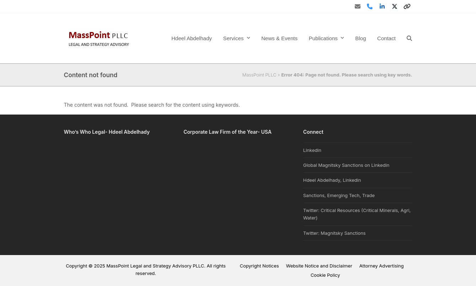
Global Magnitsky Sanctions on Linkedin (346, 165)
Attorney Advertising (381, 266)
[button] (409, 38)
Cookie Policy (325, 275)
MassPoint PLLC (259, 75)
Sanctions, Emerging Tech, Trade (339, 195)
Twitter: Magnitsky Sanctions (334, 233)
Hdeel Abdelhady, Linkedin (332, 180)
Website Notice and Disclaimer (319, 266)
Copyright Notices (259, 266)
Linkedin (312, 150)
